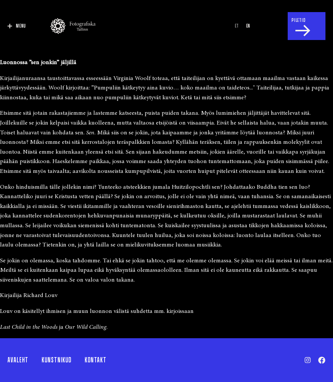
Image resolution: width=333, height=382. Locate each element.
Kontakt (95, 360)
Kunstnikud (56, 360)
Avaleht (18, 360)
